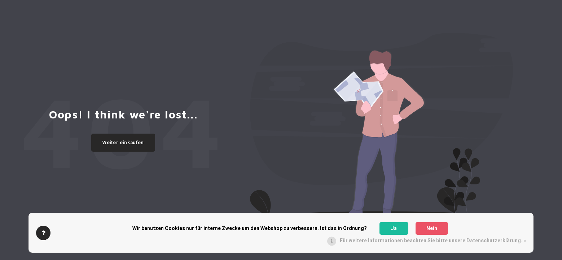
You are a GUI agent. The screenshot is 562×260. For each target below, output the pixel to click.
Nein (431, 228)
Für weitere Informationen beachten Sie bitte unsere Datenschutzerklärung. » (433, 240)
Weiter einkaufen (123, 142)
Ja (394, 228)
